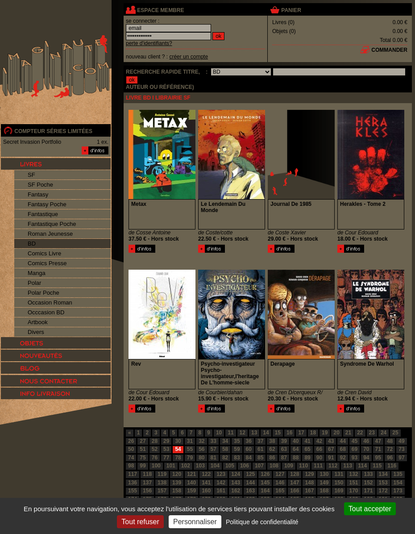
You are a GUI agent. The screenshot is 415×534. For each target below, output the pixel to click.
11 (230, 433)
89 (307, 458)
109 (288, 466)
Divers (36, 332)
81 (213, 458)
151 (353, 483)
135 (398, 474)
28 (155, 441)
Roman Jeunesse (50, 233)
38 (272, 441)
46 (366, 441)
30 (178, 441)
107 (259, 466)
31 (190, 441)
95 (378, 458)
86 (272, 458)
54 (178, 449)
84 (249, 458)
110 (303, 466)
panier (291, 10)
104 (215, 466)
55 (190, 449)
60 (249, 449)
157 (162, 491)
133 (368, 474)
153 (383, 483)
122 (206, 474)
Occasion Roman (50, 302)
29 (166, 441)
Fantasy (38, 194)
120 (176, 474)
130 (324, 474)
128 (294, 474)
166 (294, 491)
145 (265, 483)
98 (131, 466)
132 (353, 474)
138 (162, 483)
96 (390, 458)
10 (219, 433)
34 (225, 441)
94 (366, 458)
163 (250, 491)
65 (307, 449)
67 (331, 449)
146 (279, 483)
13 (254, 433)
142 (220, 483)
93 (354, 458)
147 (294, 483)
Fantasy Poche (47, 204)
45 (354, 441)
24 (383, 433)
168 (324, 491)
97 (401, 458)
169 (338, 491)
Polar (34, 283)
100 (156, 466)
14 (266, 433)
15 (278, 433)
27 (142, 441)
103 (200, 466)
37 (260, 441)
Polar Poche (43, 292)
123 (220, 474)
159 (191, 491)
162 (235, 491)
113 (347, 466)
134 (383, 474)
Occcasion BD (46, 312)
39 (284, 441)
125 (250, 474)
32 (201, 441)
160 (206, 491)
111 (318, 466)
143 (235, 483)
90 (319, 458)
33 (213, 441)
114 (362, 466)
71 (378, 449)
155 (132, 491)
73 (401, 449)
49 (401, 441)
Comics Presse (47, 263)
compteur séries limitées (53, 131)
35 (237, 441)
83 (237, 458)
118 (147, 474)
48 (390, 441)
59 (237, 449)
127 (279, 474)
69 (354, 449)
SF (31, 174)
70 (366, 449)
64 (296, 449)
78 (178, 458)
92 (342, 458)
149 (324, 483)
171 (368, 491)
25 (395, 433)
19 (325, 433)
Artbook (38, 322)
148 (309, 483)
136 (132, 483)
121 (191, 474)
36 (249, 441)
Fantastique (43, 214)
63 (284, 449)
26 (131, 441)
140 (191, 483)
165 (279, 491)
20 (336, 433)
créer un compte (188, 57)
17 (301, 433)
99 (142, 466)
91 (331, 458)
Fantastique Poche (52, 224)
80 (201, 458)
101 (170, 466)
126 (265, 474)
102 (185, 466)
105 (229, 466)
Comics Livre (44, 253)
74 (131, 458)
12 (242, 433)
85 (260, 458)
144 (250, 483)
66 (319, 449)
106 (244, 466)
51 (142, 449)
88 (296, 458)
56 (201, 449)
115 (377, 466)
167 (309, 491)
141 (206, 483)
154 (398, 483)
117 (132, 474)
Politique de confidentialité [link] (262, 522)
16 (289, 433)
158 (176, 491)
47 (378, 441)
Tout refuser (140, 522)
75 (142, 458)
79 (190, 458)
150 (338, 483)
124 (235, 474)
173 (398, 491)
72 (390, 449)
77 (166, 458)
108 (274, 466)
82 (225, 458)
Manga (37, 273)
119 (162, 474)
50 (131, 449)
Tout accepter (370, 509)
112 (332, 466)
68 (342, 449)
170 (353, 491)
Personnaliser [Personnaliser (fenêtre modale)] (195, 522)
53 (166, 449)
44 (342, 441)
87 (284, 458)
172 (383, 491)
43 (331, 441)
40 (296, 441)
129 (309, 474)
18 (313, 433)
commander (389, 50)
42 (319, 441)
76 (155, 458)
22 (360, 433)
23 (372, 433)
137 (147, 483)
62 (272, 449)
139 (176, 483)
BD (32, 243)
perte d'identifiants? (149, 43)
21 (348, 433)
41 (307, 441)
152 (368, 483)
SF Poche (40, 184)
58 (225, 449)
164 (265, 491)
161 (220, 491)
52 (155, 449)
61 (260, 449)
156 (147, 491)
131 (338, 474)
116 (391, 466)
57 (213, 449)
